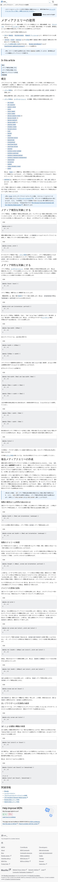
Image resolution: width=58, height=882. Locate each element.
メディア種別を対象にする (9, 67)
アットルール (34, 35)
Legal (42, 870)
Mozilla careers (5, 856)
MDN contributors (35, 821)
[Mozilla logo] (6, 870)
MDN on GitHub (24, 861)
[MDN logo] (4, 836)
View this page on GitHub (9, 824)
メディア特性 (7, 99)
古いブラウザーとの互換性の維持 (15, 703)
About (3, 850)
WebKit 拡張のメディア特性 (11, 802)
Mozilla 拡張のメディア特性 (11, 799)
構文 (3, 65)
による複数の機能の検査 (13, 726)
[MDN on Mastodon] (10, 843)
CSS (5, 35)
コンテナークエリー (9, 793)
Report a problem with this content (28, 824)
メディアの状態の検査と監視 (12, 44)
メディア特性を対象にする (9, 70)
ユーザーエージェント (20, 99)
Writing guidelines (25, 856)
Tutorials (41, 858)
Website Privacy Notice (19, 870)
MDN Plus (4, 861)
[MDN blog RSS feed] (13, 843)
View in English (37, 14)
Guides (41, 856)
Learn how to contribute (9, 817)
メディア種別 (7, 90)
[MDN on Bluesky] (5, 843)
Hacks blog (42, 864)
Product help (5, 864)
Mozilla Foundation (34, 875)
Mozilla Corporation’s (9, 875)
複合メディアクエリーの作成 (10, 72)
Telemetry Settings (33, 870)
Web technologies (44, 850)
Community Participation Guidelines (22, 872)
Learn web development (45, 853)
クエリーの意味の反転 (10, 588)
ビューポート (15, 26)
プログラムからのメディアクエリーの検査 (15, 795)
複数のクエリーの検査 (10, 542)
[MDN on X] (7, 843)
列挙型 (20, 296)
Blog (2, 853)
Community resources (26, 853)
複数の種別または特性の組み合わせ (16, 502)
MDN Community (25, 850)
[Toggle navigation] (56, 1)
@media (6, 791)
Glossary (41, 861)
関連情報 (4, 75)
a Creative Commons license (12, 879)
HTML (27, 39)
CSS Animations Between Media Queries (15, 797)
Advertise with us (6, 858)
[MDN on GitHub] (2, 843)
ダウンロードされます (25, 198)
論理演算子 (7, 179)
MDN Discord (24, 858)
